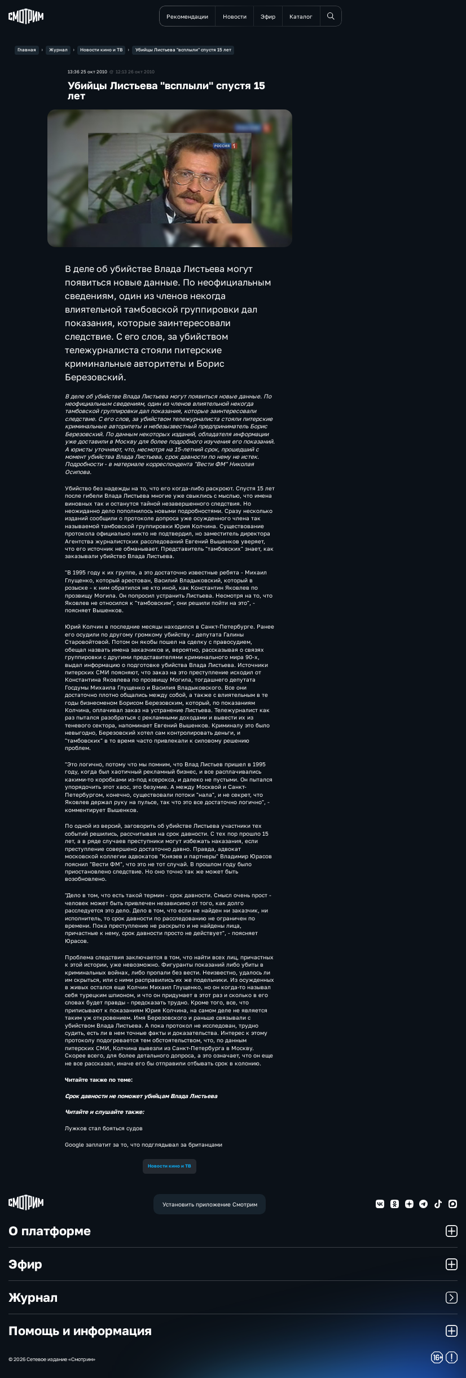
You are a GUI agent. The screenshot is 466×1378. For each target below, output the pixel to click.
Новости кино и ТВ (169, 1166)
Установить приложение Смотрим (209, 1204)
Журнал (232, 1297)
